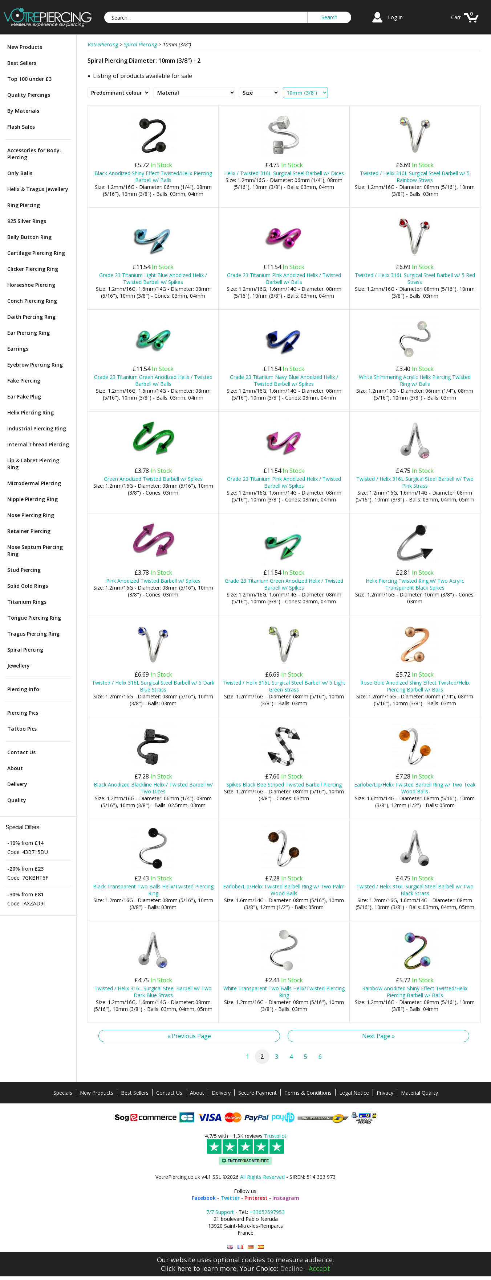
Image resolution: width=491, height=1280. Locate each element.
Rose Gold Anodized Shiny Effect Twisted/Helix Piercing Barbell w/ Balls (415, 686)
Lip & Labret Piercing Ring (33, 464)
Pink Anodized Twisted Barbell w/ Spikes (153, 580)
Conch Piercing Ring (32, 300)
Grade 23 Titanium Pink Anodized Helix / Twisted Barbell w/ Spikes (284, 482)
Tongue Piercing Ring (34, 617)
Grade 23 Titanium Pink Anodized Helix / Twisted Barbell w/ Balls (284, 278)
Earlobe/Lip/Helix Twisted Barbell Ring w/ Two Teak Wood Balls (414, 788)
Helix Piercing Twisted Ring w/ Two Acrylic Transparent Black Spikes (415, 584)
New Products (24, 47)
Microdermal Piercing (34, 483)
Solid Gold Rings (27, 585)
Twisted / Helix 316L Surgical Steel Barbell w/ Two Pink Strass (415, 482)
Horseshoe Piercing (31, 284)
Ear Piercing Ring (28, 332)
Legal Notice (354, 1092)
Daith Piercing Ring (31, 316)
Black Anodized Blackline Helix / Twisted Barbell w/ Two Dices (153, 788)
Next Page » (378, 1036)
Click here (176, 1268)
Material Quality (419, 1092)
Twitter (230, 1197)
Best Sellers (21, 62)
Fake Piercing (23, 380)
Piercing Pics (22, 712)
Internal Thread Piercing (38, 444)
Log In (395, 17)
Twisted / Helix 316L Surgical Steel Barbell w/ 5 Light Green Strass (284, 686)
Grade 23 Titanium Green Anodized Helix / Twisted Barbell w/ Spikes (284, 584)
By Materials (23, 110)
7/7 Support (220, 1212)
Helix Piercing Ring (30, 412)
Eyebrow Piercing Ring (35, 364)
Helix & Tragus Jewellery (37, 189)
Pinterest (256, 1197)
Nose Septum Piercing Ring (35, 550)
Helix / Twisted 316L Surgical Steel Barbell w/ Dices (284, 173)
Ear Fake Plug (24, 396)
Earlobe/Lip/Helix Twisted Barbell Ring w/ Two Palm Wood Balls (284, 890)
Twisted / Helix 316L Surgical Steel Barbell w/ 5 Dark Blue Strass (153, 686)
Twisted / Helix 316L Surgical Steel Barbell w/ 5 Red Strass (415, 278)
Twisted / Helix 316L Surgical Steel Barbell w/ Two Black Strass (415, 890)
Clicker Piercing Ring (32, 268)
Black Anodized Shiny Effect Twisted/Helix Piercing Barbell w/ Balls (153, 176)
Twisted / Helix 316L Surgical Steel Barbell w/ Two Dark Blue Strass (153, 992)
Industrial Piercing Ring (36, 428)
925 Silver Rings (26, 221)
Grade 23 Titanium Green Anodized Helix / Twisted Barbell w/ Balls (153, 380)
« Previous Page (189, 1036)
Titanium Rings (26, 601)
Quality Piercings (28, 94)
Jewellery (18, 665)
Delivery (17, 784)
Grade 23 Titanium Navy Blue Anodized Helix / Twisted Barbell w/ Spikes (284, 380)
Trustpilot (275, 1135)
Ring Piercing (23, 205)
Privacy (385, 1092)
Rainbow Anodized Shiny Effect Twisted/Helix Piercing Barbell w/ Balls (414, 992)
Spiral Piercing (25, 649)
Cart (456, 17)
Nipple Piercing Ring (32, 499)
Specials (62, 1092)
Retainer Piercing (28, 531)
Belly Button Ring (29, 237)
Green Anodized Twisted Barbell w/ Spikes (153, 478)
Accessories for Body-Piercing (34, 154)
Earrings (17, 348)
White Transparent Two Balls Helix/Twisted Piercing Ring (284, 992)
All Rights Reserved (262, 1176)
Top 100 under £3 (29, 78)
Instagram (285, 1197)
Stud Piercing (24, 569)
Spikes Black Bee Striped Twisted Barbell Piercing (284, 784)
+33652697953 (267, 1212)
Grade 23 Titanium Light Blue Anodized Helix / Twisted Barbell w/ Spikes (153, 278)
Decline (291, 1268)
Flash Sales (21, 126)
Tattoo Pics (22, 728)
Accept (319, 1268)
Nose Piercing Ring (30, 515)
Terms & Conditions (308, 1092)
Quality (16, 800)
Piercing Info (23, 689)
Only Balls (19, 173)
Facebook (204, 1197)
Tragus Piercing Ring (33, 633)
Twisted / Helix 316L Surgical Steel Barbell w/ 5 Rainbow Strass (415, 176)
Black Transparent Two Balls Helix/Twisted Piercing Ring (153, 890)
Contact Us (21, 752)
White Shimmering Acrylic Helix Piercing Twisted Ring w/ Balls (415, 380)
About (15, 768)
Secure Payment (257, 1092)
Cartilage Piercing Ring (36, 252)
